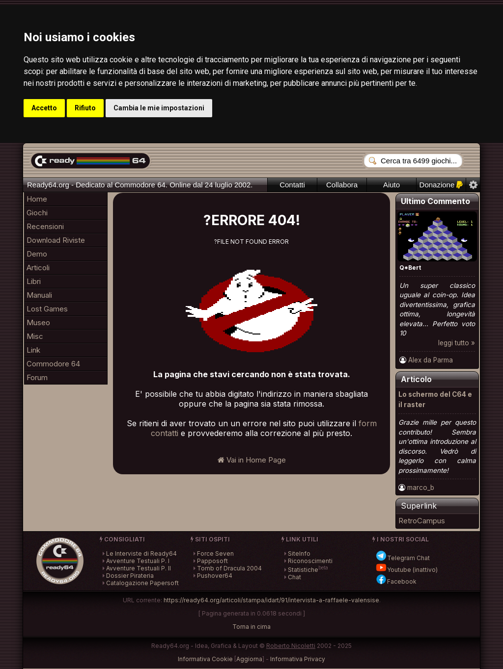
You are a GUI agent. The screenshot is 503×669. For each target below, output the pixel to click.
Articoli (38, 267)
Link (33, 350)
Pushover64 (214, 575)
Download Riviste (56, 240)
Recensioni (45, 226)
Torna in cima (251, 626)
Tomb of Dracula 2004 (229, 568)
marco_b (420, 487)
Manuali (39, 295)
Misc (35, 336)
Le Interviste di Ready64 (141, 553)
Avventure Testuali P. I (137, 561)
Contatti (292, 184)
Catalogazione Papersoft (142, 583)
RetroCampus (421, 520)
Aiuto (391, 184)
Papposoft (212, 561)
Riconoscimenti (310, 561)
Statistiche (303, 569)
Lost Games (47, 308)
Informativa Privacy (297, 659)
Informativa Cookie (205, 659)
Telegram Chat (402, 558)
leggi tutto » (456, 343)
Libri (34, 281)
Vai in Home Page (252, 459)
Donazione (441, 184)
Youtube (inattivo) (406, 569)
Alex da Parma (430, 360)
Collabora (342, 184)
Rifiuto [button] (85, 108)
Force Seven (215, 553)
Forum (37, 377)
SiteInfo (299, 553)
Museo (38, 322)
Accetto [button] (44, 108)
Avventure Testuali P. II (138, 568)
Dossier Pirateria (130, 575)
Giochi (37, 212)
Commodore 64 (53, 363)
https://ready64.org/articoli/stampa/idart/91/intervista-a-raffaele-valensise (271, 600)
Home (37, 199)
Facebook (396, 581)
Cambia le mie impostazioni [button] (158, 108)
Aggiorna (249, 659)
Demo (37, 253)
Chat (294, 577)
